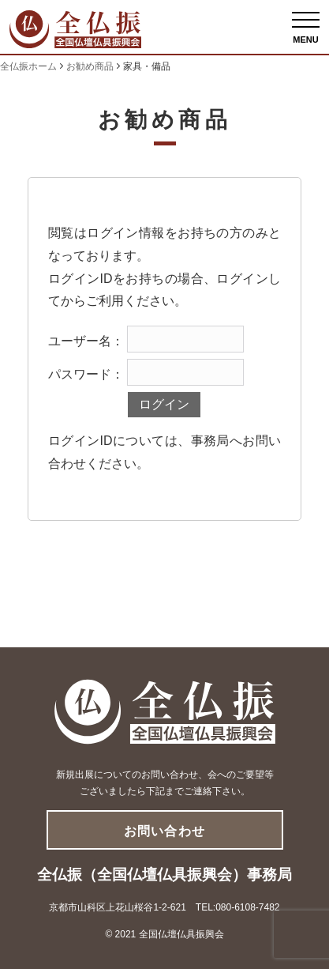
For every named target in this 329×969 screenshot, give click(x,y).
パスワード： (86, 374)
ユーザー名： (86, 341)
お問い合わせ (164, 831)
